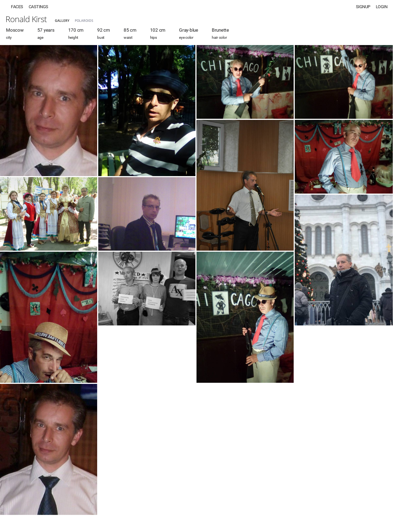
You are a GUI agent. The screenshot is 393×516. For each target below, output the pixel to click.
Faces (17, 6)
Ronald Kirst (26, 19)
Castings (38, 6)
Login (382, 6)
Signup (363, 6)
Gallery (62, 20)
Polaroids (84, 20)
